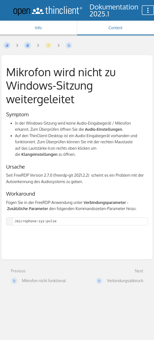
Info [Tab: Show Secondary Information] (38, 27)
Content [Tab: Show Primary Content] (115, 27)
